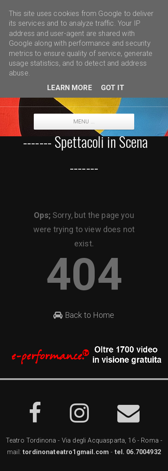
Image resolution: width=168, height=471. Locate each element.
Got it (112, 87)
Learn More (69, 87)
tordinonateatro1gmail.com (66, 452)
